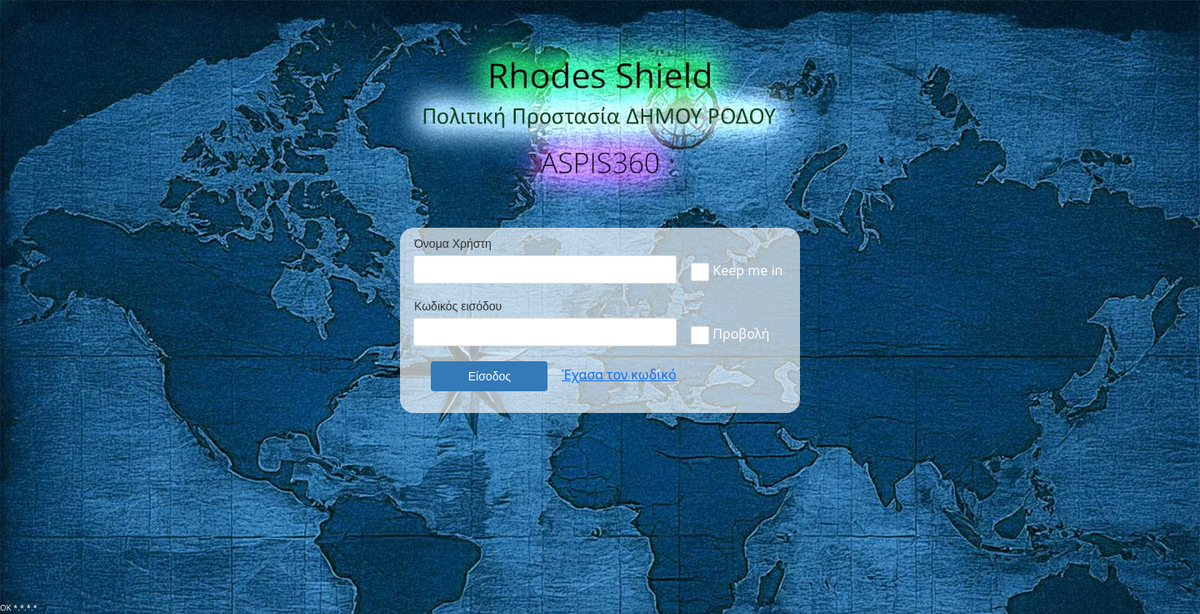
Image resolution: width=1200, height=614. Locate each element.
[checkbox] (700, 272)
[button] (489, 376)
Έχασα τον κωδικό (619, 374)
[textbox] (545, 269)
